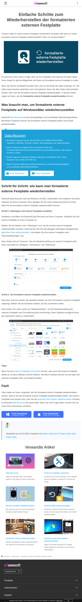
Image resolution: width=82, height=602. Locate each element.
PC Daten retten (64, 434)
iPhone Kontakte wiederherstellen (20, 506)
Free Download (17, 173)
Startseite (5, 556)
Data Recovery (16, 117)
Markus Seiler (48, 434)
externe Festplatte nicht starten (27, 371)
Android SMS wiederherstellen (57, 506)
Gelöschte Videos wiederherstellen (20, 538)
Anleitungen (15, 556)
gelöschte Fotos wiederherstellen (15, 232)
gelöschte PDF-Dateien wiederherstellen (54, 399)
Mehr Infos (59, 600)
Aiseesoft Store (13, 571)
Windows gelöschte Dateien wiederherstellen (56, 539)
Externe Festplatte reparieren (56, 473)
